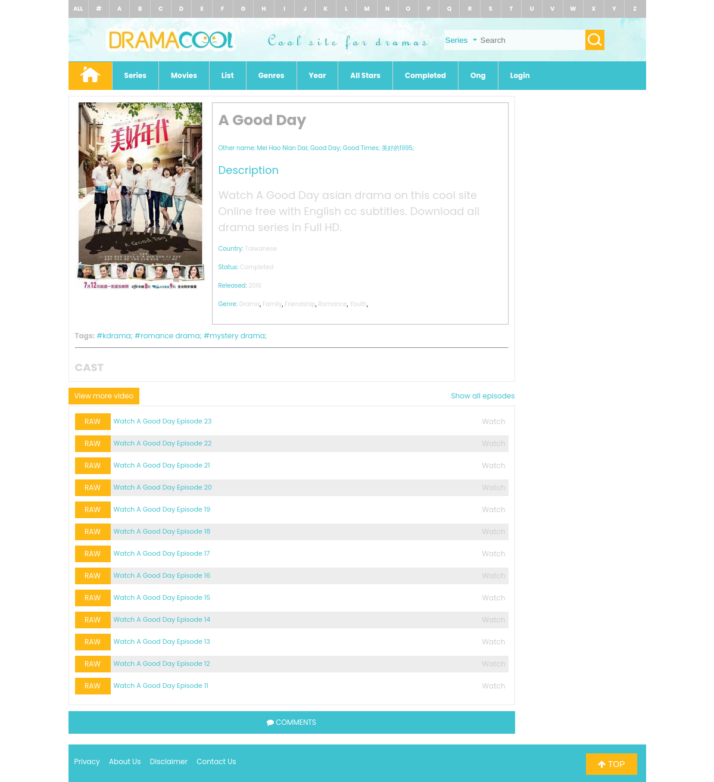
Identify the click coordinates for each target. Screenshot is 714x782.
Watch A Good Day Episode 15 (162, 597)
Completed (425, 75)
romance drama (170, 336)
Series (135, 75)
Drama (249, 304)
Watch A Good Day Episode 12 (162, 663)
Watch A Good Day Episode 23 (163, 421)
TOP (611, 764)
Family (272, 304)
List (228, 75)
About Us (125, 761)
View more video (104, 396)
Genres (271, 75)
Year (317, 75)
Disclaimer (169, 761)
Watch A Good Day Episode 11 (161, 685)
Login (520, 75)
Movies (184, 75)
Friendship (300, 304)
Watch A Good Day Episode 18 (162, 531)
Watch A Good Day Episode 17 (162, 553)
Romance (332, 304)
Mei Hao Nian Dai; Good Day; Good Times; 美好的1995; (335, 148)
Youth (358, 304)
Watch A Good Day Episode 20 (163, 487)
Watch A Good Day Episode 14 (162, 619)
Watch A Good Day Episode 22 (163, 443)
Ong (478, 75)
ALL (78, 9)
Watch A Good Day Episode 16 (162, 575)
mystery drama (237, 336)
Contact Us (216, 761)
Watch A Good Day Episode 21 (162, 465)
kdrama (116, 336)
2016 (254, 285)
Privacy (87, 761)
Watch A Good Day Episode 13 (162, 641)
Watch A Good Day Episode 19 (162, 509)
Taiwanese (261, 248)
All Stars (365, 75)
